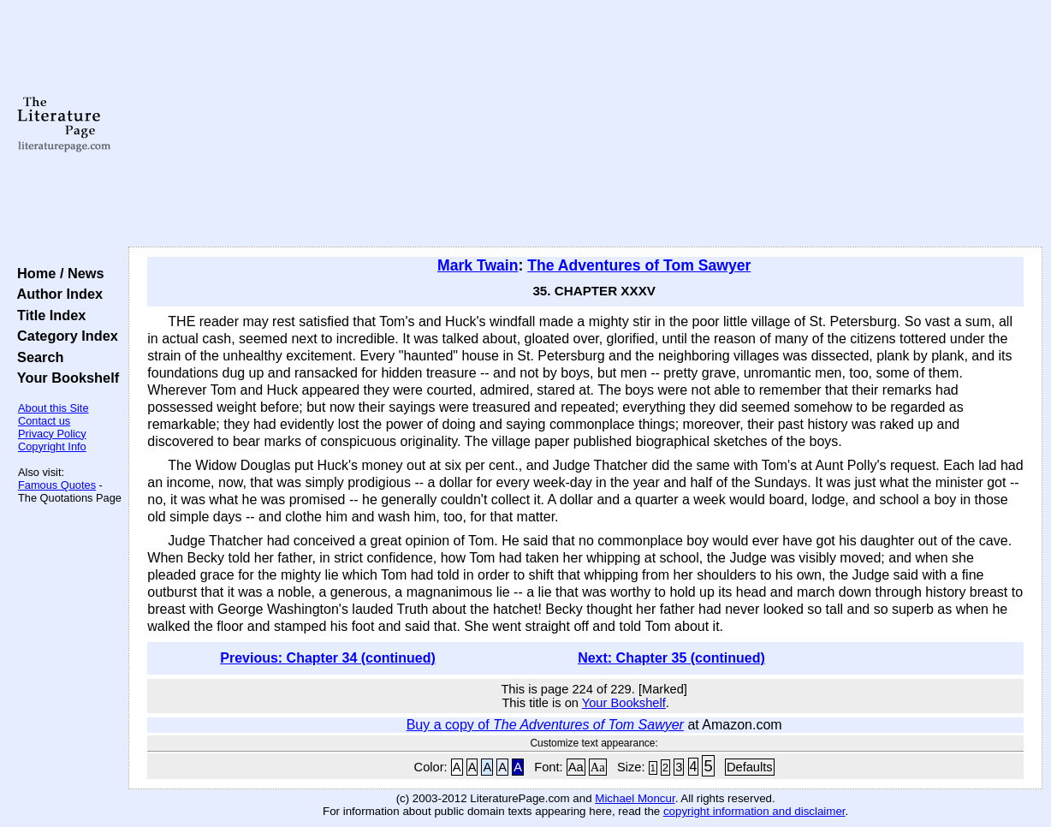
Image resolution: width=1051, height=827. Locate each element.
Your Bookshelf (64, 377)
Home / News (56, 273)
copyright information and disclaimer (754, 811)
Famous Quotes (57, 485)
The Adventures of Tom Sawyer (639, 265)
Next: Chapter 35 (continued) (671, 658)
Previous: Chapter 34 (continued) (328, 658)
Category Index (63, 335)
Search (36, 357)
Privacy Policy (52, 433)
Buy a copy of (545, 724)
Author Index (56, 293)
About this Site (53, 408)
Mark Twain (478, 265)
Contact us (44, 420)
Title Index (47, 315)
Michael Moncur (634, 798)
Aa (576, 767)
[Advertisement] (585, 124)
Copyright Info (52, 446)
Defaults (750, 767)
